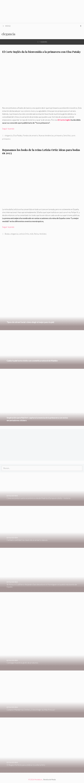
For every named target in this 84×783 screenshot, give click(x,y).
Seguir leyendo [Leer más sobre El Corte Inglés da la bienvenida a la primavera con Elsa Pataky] (8, 129)
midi (31, 234)
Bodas (7, 234)
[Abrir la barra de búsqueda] (80, 26)
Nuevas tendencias (46, 135)
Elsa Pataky (17, 135)
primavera (58, 135)
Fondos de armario (30, 135)
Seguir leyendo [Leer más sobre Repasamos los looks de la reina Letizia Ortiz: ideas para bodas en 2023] (8, 227)
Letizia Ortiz (24, 234)
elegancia (8, 135)
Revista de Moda (49, 779)
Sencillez (67, 135)
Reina (36, 234)
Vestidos (42, 234)
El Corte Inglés (64, 120)
